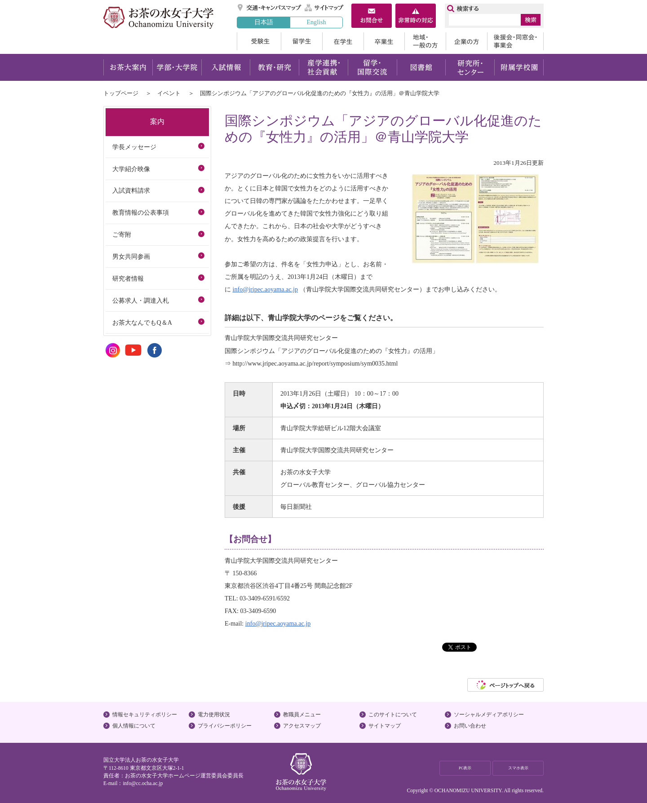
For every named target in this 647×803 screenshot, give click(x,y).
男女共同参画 (131, 256)
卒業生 (383, 41)
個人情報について (133, 725)
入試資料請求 (131, 190)
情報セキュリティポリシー (144, 714)
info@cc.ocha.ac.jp (143, 783)
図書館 (421, 67)
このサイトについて (392, 714)
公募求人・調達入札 (140, 300)
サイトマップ (324, 8)
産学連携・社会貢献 (323, 67)
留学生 (301, 41)
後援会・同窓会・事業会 (515, 41)
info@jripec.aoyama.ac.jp (265, 289)
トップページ (120, 93)
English (316, 22)
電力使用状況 (214, 714)
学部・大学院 (176, 67)
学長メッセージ (134, 146)
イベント (169, 93)
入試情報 (225, 67)
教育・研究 (274, 67)
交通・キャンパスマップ (269, 8)
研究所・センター (470, 67)
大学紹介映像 (131, 168)
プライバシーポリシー (225, 725)
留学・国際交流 (372, 67)
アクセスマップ (302, 725)
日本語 (263, 22)
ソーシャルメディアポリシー (489, 714)
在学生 (342, 41)
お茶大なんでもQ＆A (142, 322)
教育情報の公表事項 (140, 212)
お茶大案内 (127, 67)
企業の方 (466, 41)
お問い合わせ (470, 725)
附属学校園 (519, 67)
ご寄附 (121, 234)
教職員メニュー (302, 714)
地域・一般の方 (425, 41)
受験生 (259, 41)
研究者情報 (128, 278)
